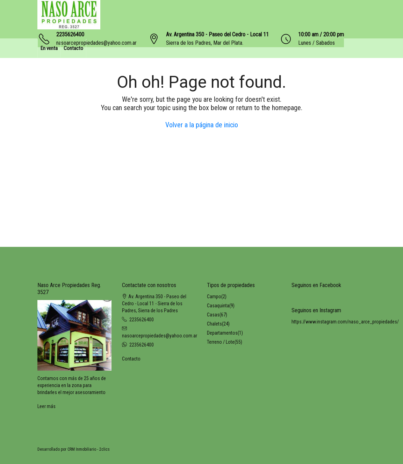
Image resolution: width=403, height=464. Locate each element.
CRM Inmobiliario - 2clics (88, 449)
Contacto (73, 48)
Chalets (214, 324)
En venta (49, 48)
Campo (214, 296)
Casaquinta (218, 305)
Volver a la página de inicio (201, 125)
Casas (213, 314)
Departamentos (222, 333)
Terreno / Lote (221, 342)
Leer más (46, 406)
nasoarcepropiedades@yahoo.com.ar (159, 335)
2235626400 (70, 34)
